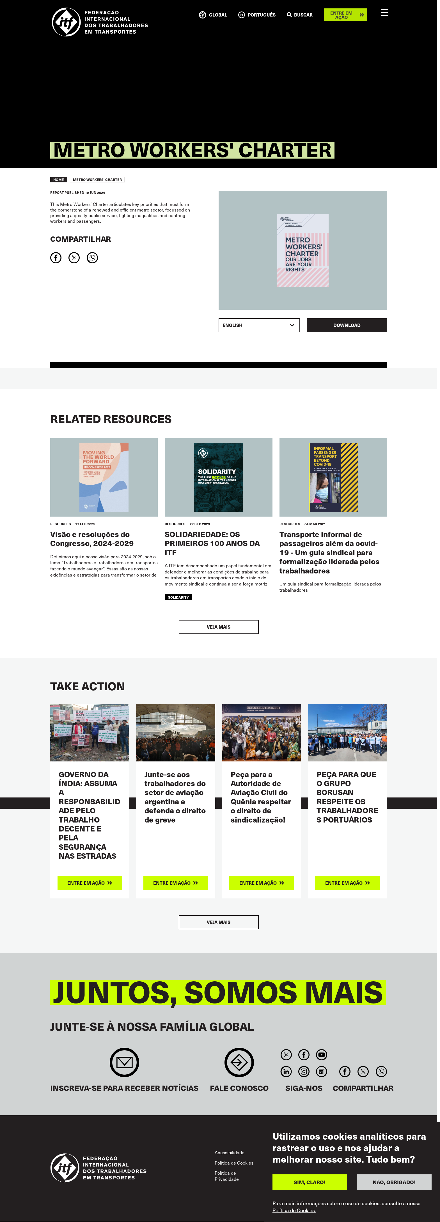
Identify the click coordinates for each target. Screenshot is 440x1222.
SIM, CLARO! (310, 1182)
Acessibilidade (229, 1152)
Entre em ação (341, 15)
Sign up (124, 1065)
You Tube (322, 1054)
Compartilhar (80, 238)
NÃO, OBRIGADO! (394, 1182)
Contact (239, 1065)
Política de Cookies (234, 1162)
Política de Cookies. (294, 1210)
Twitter (286, 1054)
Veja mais (218, 627)
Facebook (304, 1054)
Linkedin (286, 1071)
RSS (322, 1071)
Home (58, 179)
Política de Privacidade (227, 1175)
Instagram (304, 1071)
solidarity (178, 597)
